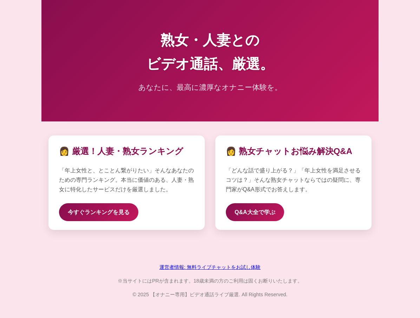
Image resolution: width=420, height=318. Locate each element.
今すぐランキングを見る (99, 212)
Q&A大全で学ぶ (255, 212)
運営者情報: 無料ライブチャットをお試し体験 (210, 267)
